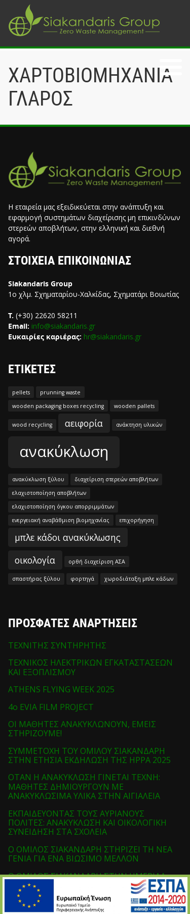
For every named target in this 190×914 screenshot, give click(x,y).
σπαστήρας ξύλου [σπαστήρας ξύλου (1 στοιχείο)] (36, 578)
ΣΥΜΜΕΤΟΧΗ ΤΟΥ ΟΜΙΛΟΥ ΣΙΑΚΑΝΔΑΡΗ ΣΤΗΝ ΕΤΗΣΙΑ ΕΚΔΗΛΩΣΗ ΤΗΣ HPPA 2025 (89, 755)
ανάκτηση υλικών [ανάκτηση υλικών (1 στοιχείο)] (139, 424)
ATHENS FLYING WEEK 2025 (61, 689)
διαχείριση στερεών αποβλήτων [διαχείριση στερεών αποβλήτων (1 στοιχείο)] (116, 479)
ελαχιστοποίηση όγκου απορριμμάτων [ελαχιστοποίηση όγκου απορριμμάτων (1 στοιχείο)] (63, 506)
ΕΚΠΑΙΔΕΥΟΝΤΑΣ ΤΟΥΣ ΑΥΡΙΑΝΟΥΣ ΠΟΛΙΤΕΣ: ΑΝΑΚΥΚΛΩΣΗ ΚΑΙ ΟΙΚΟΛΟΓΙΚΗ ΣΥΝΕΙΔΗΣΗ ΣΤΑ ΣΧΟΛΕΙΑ (87, 823)
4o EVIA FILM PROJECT (51, 707)
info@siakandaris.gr (63, 326)
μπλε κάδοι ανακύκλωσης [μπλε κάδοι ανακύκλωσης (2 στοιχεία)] (68, 537)
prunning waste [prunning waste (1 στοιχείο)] (60, 392)
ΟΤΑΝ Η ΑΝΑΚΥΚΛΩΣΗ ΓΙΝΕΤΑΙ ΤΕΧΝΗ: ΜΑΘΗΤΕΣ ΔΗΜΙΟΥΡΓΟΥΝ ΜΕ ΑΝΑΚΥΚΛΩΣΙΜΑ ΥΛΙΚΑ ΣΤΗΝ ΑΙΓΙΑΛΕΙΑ (84, 786)
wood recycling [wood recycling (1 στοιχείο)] (32, 424)
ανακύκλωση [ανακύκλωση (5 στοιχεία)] (63, 451)
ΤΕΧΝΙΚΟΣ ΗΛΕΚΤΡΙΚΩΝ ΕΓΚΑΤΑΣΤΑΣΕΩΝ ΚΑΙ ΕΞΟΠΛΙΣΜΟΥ (90, 667)
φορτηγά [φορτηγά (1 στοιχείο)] (82, 578)
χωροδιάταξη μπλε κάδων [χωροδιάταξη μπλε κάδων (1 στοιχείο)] (138, 578)
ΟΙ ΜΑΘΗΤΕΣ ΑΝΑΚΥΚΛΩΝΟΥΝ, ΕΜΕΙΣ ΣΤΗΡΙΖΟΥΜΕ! (82, 729)
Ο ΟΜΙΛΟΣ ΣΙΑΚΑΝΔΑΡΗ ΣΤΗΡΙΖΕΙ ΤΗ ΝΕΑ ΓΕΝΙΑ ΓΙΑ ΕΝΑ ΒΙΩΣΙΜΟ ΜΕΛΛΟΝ (90, 854)
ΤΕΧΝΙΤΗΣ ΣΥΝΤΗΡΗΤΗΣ (57, 645)
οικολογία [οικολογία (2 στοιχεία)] (35, 560)
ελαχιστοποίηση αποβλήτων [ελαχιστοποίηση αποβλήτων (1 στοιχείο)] (49, 492)
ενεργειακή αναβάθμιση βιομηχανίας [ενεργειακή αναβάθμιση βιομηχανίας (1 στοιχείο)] (60, 520)
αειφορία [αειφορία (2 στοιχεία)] (84, 423)
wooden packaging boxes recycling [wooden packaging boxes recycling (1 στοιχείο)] (58, 406)
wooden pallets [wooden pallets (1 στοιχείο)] (134, 406)
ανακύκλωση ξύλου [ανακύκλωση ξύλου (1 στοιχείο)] (38, 479)
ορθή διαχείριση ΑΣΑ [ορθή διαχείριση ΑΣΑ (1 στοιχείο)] (96, 561)
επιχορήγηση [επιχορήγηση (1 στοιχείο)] (137, 520)
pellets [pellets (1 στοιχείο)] (21, 392)
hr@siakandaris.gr (112, 336)
